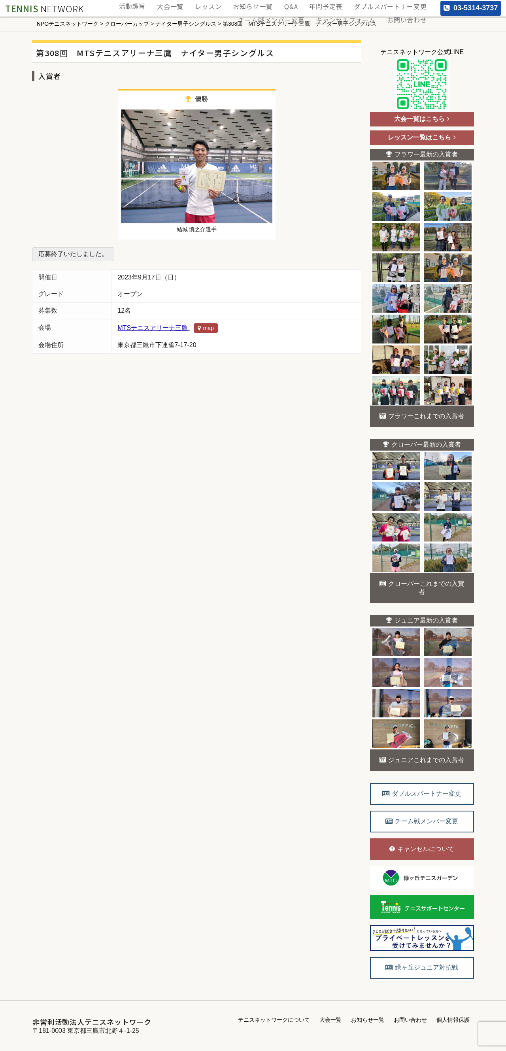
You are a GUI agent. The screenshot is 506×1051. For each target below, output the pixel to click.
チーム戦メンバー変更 (286, 12)
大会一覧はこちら (421, 118)
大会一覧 (199, 4)
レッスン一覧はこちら (422, 137)
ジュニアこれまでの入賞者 (422, 760)
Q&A (305, 4)
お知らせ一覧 (272, 4)
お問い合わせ (410, 12)
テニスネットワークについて (274, 1020)
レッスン (232, 4)
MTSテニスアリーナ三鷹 (167, 328)
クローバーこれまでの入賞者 (422, 587)
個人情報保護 (453, 1020)
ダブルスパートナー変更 (394, 4)
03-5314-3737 (471, 8)
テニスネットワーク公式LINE (422, 80)
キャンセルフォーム (354, 12)
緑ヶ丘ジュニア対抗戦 (421, 967)
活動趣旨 (166, 4)
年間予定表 (335, 4)
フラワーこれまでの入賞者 (422, 416)
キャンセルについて (421, 848)
